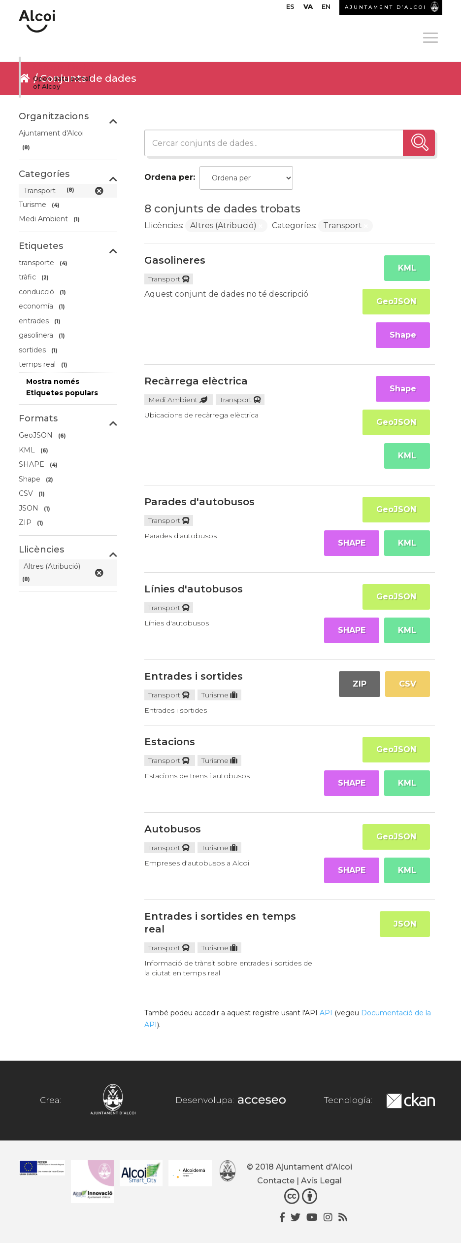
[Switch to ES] (290, 8)
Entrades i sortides (193, 676)
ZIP (359, 684)
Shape (403, 335)
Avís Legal (321, 1180)
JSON (405, 924)
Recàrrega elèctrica (196, 381)
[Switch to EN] (326, 8)
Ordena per (168, 177)
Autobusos (172, 829)
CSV (407, 684)
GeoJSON (396, 301)
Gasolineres (174, 260)
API (326, 1012)
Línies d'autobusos (193, 589)
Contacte (276, 1180)
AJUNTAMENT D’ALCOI (386, 7)
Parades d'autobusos (199, 502)
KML (407, 268)
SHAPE (351, 543)
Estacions (169, 742)
